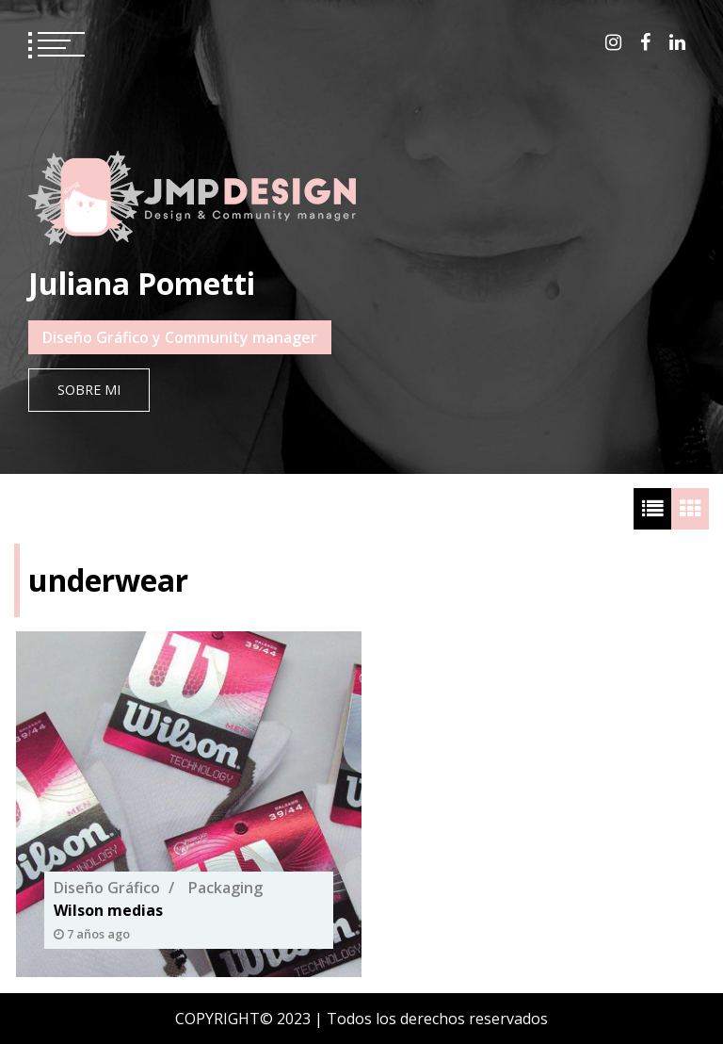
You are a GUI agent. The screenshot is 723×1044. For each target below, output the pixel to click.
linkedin (677, 42)
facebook (645, 42)
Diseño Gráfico (107, 887)
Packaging (225, 887)
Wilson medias (108, 910)
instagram (613, 42)
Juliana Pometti (141, 283)
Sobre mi (88, 390)
